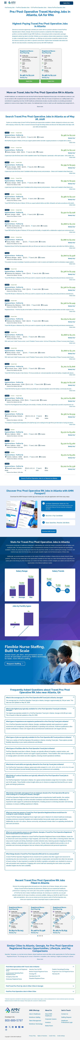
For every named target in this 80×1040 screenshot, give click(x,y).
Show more (40, 106)
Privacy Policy (32, 1035)
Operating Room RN (34, 976)
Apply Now (66, 3)
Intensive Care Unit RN (35, 969)
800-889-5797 (14, 1020)
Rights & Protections (42, 1035)
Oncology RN (32, 973)
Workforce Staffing (34, 1017)
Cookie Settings (61, 1035)
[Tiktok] (19, 1027)
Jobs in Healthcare (34, 1014)
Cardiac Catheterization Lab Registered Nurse (16, 970)
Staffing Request (66, 1017)
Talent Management (35, 1020)
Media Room (49, 1025)
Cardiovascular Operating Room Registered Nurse (14, 973)
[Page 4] (42, 935)
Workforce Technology (35, 1024)
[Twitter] (9, 1027)
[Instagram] (6, 1030)
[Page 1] (37, 935)
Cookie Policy (52, 1035)
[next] (72, 917)
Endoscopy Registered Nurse (14, 979)
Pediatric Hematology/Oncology (60, 969)
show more (72, 142)
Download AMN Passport (49, 531)
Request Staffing (14, 664)
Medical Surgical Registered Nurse (38, 971)
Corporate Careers (50, 1019)
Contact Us (64, 1014)
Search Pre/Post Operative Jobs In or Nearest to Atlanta (40, 478)
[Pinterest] (16, 1027)
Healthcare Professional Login (66, 1021)
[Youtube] (22, 1027)
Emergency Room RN (12, 976)
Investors (48, 1022)
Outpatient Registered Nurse (36, 978)
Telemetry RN (55, 973)
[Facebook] (6, 1027)
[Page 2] (39, 935)
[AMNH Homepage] (11, 2)
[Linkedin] (12, 1027)
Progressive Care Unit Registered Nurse (63, 971)
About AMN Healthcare (48, 1015)
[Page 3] (40, 935)
